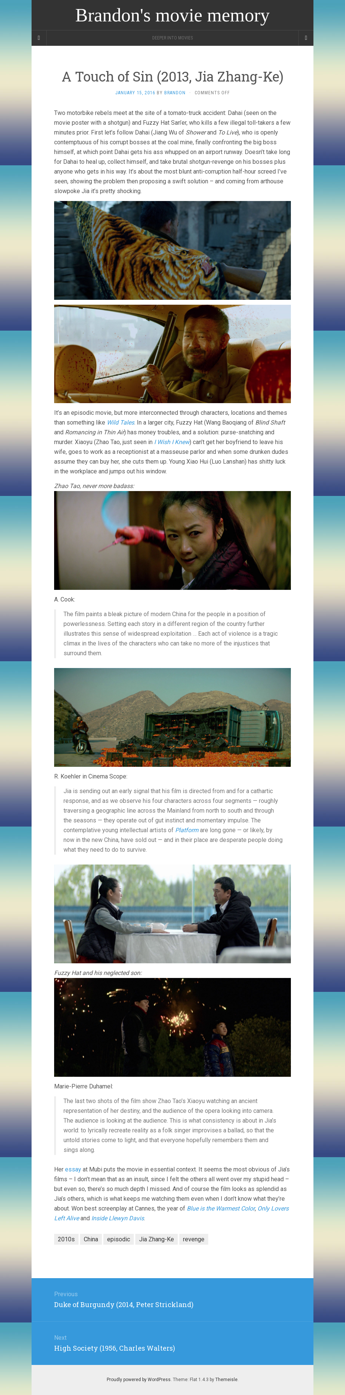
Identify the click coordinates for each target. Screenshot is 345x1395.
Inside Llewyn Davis (117, 1218)
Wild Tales (120, 422)
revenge (193, 1239)
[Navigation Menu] (305, 37)
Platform (186, 830)
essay (73, 1169)
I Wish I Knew (171, 442)
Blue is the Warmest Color (221, 1208)
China (91, 1239)
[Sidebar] (39, 37)
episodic (118, 1239)
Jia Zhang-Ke (156, 1239)
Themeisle (226, 1379)
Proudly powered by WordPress (139, 1379)
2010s (66, 1239)
